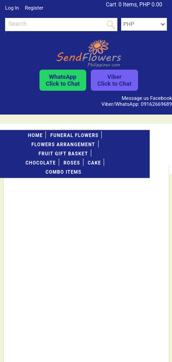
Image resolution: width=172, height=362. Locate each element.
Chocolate (41, 162)
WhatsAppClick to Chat (63, 80)
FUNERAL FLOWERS (74, 135)
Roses (71, 162)
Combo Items (63, 172)
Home (35, 135)
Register (34, 8)
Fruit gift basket (63, 153)
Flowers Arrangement (63, 144)
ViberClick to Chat (114, 80)
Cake (94, 162)
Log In (12, 8)
